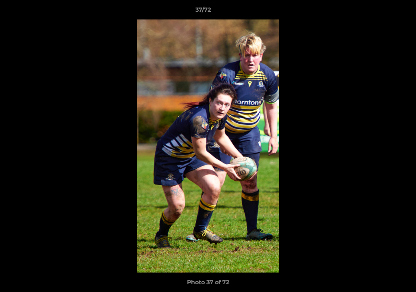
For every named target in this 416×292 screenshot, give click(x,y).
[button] (382, 11)
